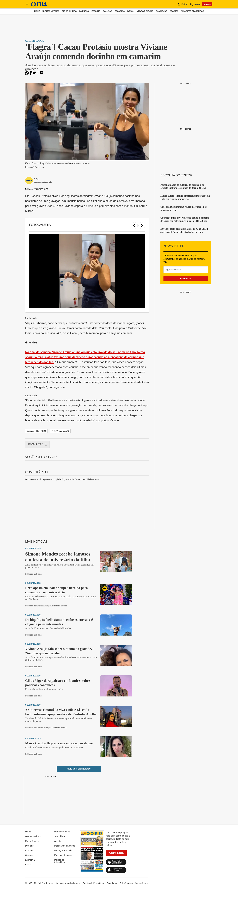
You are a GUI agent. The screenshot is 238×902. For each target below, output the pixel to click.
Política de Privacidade (59, 861)
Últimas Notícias (50, 11)
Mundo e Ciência (145, 11)
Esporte (96, 11)
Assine (207, 4)
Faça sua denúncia (63, 855)
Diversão (84, 11)
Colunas (107, 11)
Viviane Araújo (60, 431)
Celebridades (34, 41)
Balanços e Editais (63, 850)
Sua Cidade (161, 11)
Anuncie (77, 883)
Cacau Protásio (36, 431)
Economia (120, 11)
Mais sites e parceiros (192, 11)
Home (37, 11)
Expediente (112, 883)
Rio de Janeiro (69, 11)
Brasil (130, 11)
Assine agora (116, 853)
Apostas (174, 11)
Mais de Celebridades (79, 768)
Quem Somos (141, 883)
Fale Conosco (126, 883)
